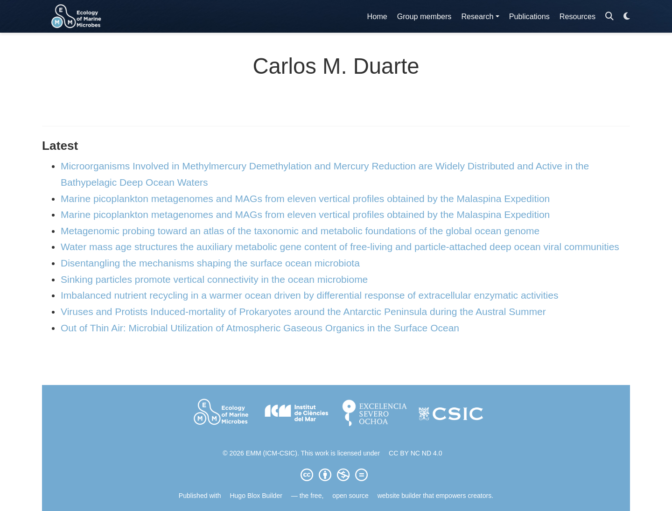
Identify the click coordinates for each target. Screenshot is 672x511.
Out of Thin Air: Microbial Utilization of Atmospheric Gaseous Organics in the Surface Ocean (260, 327)
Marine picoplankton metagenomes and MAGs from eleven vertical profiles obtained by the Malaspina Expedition (305, 198)
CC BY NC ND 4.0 (415, 453)
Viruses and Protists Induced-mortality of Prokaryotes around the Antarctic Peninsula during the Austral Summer (303, 311)
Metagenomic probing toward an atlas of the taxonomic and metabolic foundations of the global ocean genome (300, 230)
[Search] (609, 16)
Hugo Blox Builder (256, 495)
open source (350, 495)
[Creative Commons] (336, 475)
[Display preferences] (626, 16)
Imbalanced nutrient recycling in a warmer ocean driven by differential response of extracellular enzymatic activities (309, 295)
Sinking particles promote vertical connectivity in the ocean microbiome (214, 279)
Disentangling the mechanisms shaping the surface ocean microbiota (210, 263)
